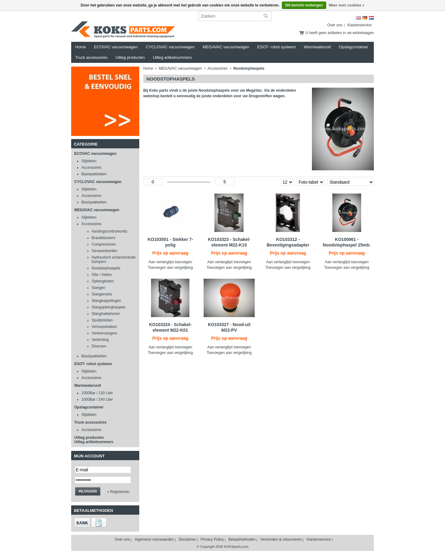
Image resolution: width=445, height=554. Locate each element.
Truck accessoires (91, 57)
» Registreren (118, 492)
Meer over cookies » (346, 5)
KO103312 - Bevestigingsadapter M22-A (288, 245)
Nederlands (371, 18)
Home (80, 47)
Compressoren (104, 244)
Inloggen (88, 491)
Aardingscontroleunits (109, 231)
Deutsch (364, 18)
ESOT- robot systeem (276, 47)
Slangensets (102, 294)
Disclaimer (187, 539)
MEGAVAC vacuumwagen (226, 47)
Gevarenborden (104, 251)
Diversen (99, 346)
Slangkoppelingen (106, 301)
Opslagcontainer (353, 47)
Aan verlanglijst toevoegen (170, 262)
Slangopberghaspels (108, 307)
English (358, 18)
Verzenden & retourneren (281, 539)
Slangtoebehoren (106, 314)
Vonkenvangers (104, 333)
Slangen (98, 288)
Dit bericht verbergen (304, 5)
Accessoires (91, 167)
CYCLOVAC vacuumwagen (170, 47)
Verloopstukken (104, 327)
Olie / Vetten (102, 275)
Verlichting (100, 340)
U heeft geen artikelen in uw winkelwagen (339, 33)
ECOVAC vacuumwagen (116, 47)
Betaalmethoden (241, 539)
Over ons (335, 25)
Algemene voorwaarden (154, 539)
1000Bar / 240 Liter (97, 399)
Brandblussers (103, 238)
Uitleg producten (130, 57)
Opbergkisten (103, 281)
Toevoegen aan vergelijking (170, 267)
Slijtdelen (89, 161)
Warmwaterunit (317, 47)
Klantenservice (359, 25)
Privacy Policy (212, 539)
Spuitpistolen (102, 320)
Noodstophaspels (106, 268)
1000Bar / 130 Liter (97, 393)
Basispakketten (93, 174)
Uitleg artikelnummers (172, 57)
